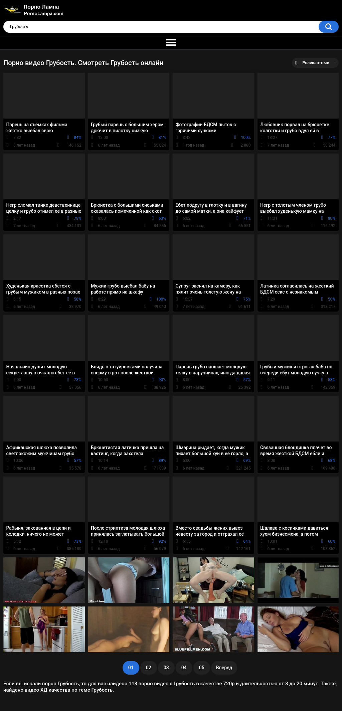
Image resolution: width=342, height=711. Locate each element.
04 (184, 667)
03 (166, 667)
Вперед (224, 667)
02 (148, 667)
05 (201, 667)
